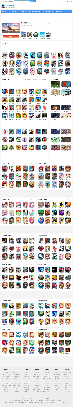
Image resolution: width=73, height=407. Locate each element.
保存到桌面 (11, 1)
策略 (29, 11)
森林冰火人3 (46, 380)
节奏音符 (57, 380)
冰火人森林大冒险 (46, 389)
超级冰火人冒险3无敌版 (6, 385)
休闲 (39, 11)
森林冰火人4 (6, 391)
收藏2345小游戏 (4, 1)
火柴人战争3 (46, 385)
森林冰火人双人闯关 (47, 378)
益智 (13, 11)
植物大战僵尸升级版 (6, 374)
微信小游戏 (58, 11)
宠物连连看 (26, 376)
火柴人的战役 (67, 391)
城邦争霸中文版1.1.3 (67, 372)
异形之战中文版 (67, 383)
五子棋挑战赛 (36, 387)
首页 (3, 11)
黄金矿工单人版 (47, 387)
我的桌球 (57, 378)
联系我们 (32, 398)
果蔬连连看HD (36, 374)
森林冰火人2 (46, 372)
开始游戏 (11, 36)
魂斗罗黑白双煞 (6, 376)
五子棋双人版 (46, 376)
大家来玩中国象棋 (57, 383)
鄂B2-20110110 (47, 403)
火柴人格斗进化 (16, 380)
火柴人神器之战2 (16, 385)
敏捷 (33, 11)
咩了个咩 (36, 380)
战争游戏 (67, 369)
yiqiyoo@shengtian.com (65, 402)
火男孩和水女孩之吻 (37, 391)
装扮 (43, 11)
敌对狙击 (16, 389)
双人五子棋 (57, 387)
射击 (16, 11)
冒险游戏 (6, 369)
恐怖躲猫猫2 (26, 383)
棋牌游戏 (57, 369)
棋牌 (26, 11)
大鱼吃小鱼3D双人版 (16, 383)
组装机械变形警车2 (36, 389)
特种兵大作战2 (67, 374)
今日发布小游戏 (36, 79)
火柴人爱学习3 (26, 372)
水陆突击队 (67, 376)
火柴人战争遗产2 (26, 374)
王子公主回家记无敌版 (6, 380)
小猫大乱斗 (16, 374)
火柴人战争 (67, 387)
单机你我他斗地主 (57, 372)
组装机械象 (37, 385)
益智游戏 (37, 369)
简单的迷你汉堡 (27, 385)
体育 (9, 11)
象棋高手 (36, 383)
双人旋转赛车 (16, 387)
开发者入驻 (40, 398)
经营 (49, 11)
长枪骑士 (47, 374)
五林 (57, 389)
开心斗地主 (37, 378)
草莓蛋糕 (26, 380)
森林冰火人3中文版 (47, 391)
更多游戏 (68, 43)
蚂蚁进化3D (16, 391)
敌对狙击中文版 (16, 372)
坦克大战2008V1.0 (67, 385)
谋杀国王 (6, 387)
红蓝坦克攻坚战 (67, 380)
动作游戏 (16, 369)
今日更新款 (28, 79)
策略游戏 (47, 369)
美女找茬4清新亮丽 (36, 376)
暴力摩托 (6, 383)
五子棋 (57, 391)
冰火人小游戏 (26, 378)
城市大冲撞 (16, 376)
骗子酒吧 (57, 385)
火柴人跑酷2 (6, 372)
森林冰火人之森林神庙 (6, 378)
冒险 (23, 11)
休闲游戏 (27, 369)
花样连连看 (37, 372)
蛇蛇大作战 (16, 378)
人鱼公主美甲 (26, 387)
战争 (53, 11)
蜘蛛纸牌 (57, 376)
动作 (6, 11)
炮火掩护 (67, 378)
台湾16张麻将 (26, 391)
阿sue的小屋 (26, 389)
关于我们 (25, 398)
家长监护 (48, 398)
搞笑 (19, 11)
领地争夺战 (67, 389)
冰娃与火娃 (6, 389)
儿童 (46, 11)
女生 (36, 11)
